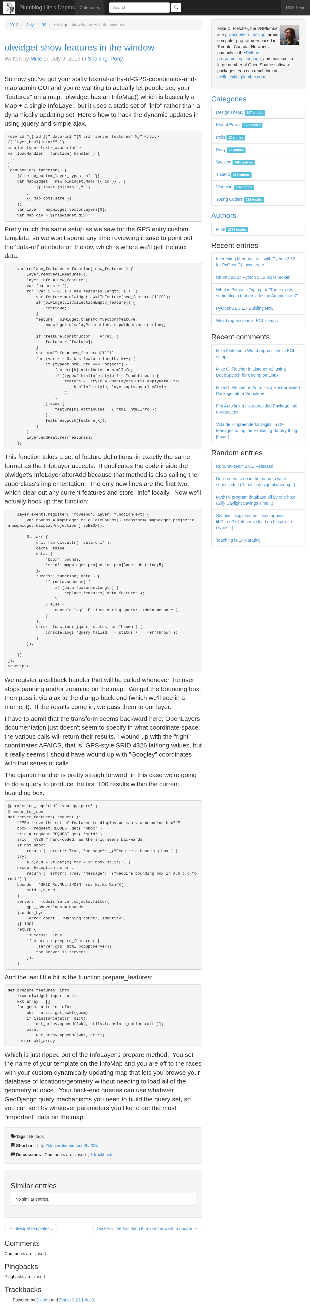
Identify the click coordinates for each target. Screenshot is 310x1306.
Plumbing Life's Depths (47, 8)
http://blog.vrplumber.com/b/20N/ (67, 1145)
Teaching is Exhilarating (238, 540)
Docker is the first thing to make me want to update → (147, 1228)
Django (43, 1300)
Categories (90, 7)
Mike (36, 59)
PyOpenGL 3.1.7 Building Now (244, 308)
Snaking (97, 59)
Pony (116, 59)
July (30, 24)
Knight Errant (239, 124)
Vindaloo (235, 186)
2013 (13, 24)
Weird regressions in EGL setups (247, 320)
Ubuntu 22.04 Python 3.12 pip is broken (253, 277)
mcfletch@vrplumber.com (241, 76)
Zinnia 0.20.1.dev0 (76, 1300)
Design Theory (240, 112)
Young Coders (240, 199)
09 (43, 24)
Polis (230, 137)
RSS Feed (295, 7)
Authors (223, 215)
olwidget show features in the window (79, 47)
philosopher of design (245, 34)
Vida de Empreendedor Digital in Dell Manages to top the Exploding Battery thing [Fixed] (256, 430)
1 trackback (101, 1154)
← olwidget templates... (31, 1228)
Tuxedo (234, 174)
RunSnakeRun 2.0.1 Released (244, 466)
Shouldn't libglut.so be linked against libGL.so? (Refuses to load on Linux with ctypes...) (254, 521)
